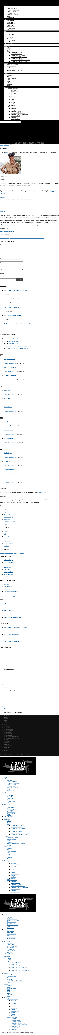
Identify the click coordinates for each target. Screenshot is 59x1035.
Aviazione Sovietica (12, 14)
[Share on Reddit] (21, 199)
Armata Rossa (11, 40)
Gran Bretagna (7, 543)
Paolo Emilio (7, 400)
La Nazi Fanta (7, 606)
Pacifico (9, 72)
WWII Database (8, 588)
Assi (8, 51)
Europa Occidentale (12, 64)
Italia (5, 536)
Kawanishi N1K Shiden (10, 377)
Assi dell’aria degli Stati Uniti (19, 61)
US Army (9, 42)
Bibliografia (14, 108)
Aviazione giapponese (13, 10)
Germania (6, 533)
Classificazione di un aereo (11, 593)
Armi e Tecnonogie (9, 571)
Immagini (9, 75)
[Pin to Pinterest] (12, 199)
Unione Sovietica (8, 545)
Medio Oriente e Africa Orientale (16, 70)
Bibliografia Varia (15, 116)
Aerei (5, 5)
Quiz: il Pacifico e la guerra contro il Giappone (15, 292)
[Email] (15, 555)
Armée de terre (11, 38)
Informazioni (7, 87)
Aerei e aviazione (8, 564)
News (8, 85)
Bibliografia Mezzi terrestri (18, 113)
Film (8, 81)
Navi (5, 19)
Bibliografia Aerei (15, 110)
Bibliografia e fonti (12, 107)
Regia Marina (10, 22)
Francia (6, 541)
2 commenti (13, 444)
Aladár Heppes (8, 455)
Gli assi (6, 596)
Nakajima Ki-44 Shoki (9, 361)
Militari (9, 48)
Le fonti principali (8, 562)
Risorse (6, 73)
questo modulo (42, 494)
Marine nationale (11, 26)
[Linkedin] (11, 555)
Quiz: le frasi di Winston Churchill (12, 317)
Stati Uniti (6, 548)
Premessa (13, 90)
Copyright (13, 93)
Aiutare (13, 99)
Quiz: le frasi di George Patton (11, 309)
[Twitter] (18, 555)
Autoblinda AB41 (13, 341)
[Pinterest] (7, 555)
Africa (8, 67)
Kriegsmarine (10, 20)
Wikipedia (6, 586)
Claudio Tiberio (8, 409)
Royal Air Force (11, 11)
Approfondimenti (11, 78)
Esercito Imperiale (12, 35)
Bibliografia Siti (15, 117)
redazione (7, 152)
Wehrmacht (10, 32)
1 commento (13, 373)
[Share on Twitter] (8, 199)
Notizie (5, 526)
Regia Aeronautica (12, 8)
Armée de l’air (11, 13)
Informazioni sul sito (12, 88)
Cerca (18, 122)
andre (5, 667)
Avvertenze (14, 97)
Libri (8, 79)
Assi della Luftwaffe (16, 52)
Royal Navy (10, 25)
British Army (10, 37)
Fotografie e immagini (9, 579)
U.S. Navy (10, 29)
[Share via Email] (30, 199)
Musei (8, 76)
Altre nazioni (10, 17)
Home (5, 4)
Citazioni (9, 84)
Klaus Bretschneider (9, 471)
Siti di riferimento (8, 576)
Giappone (6, 538)
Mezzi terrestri (7, 31)
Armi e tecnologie (8, 43)
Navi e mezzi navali (9, 567)
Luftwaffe (9, 7)
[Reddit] (22, 555)
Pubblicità (13, 103)
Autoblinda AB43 (8, 432)
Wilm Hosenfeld (8, 612)
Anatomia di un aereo (9, 598)
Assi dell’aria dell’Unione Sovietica (20, 60)
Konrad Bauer (7, 463)
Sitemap (13, 102)
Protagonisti (7, 46)
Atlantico (9, 69)
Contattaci (13, 96)
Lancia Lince (7, 423)
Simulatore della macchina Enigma (18, 350)
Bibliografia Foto (15, 119)
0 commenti (13, 365)
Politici (9, 49)
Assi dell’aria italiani (16, 54)
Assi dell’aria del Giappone (18, 55)
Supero (29, 757)
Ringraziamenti (15, 100)
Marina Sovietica (11, 28)
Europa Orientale (11, 66)
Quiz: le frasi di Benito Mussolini (12, 301)
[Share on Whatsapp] (25, 199)
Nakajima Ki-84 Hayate (14, 343)
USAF (8, 16)
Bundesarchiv (7, 591)
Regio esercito (11, 34)
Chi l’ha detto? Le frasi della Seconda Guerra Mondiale (17, 326)
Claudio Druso (7, 392)
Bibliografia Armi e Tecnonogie (19, 114)
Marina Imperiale (11, 23)
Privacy (13, 94)
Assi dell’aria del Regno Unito (19, 57)
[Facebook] (2, 555)
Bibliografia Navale (16, 111)
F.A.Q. (5, 751)
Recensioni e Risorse (9, 524)
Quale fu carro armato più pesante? (12, 619)
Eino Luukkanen (8, 480)
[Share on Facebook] (3, 199)
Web (8, 82)
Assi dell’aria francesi (16, 58)
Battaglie (6, 63)
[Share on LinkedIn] (17, 199)
